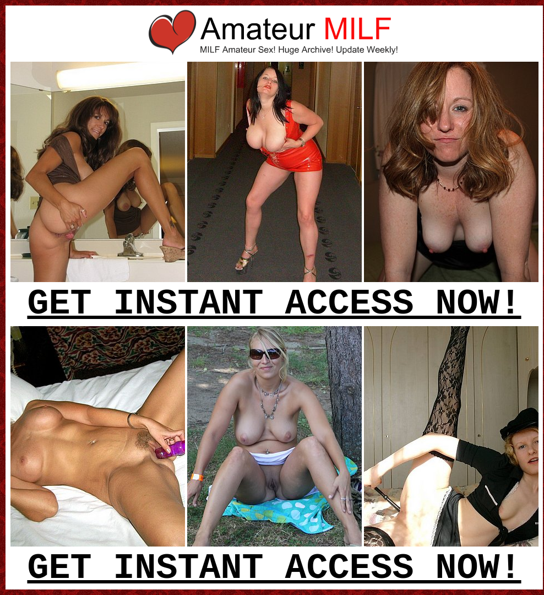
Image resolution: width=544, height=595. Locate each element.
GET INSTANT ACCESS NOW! (274, 304)
